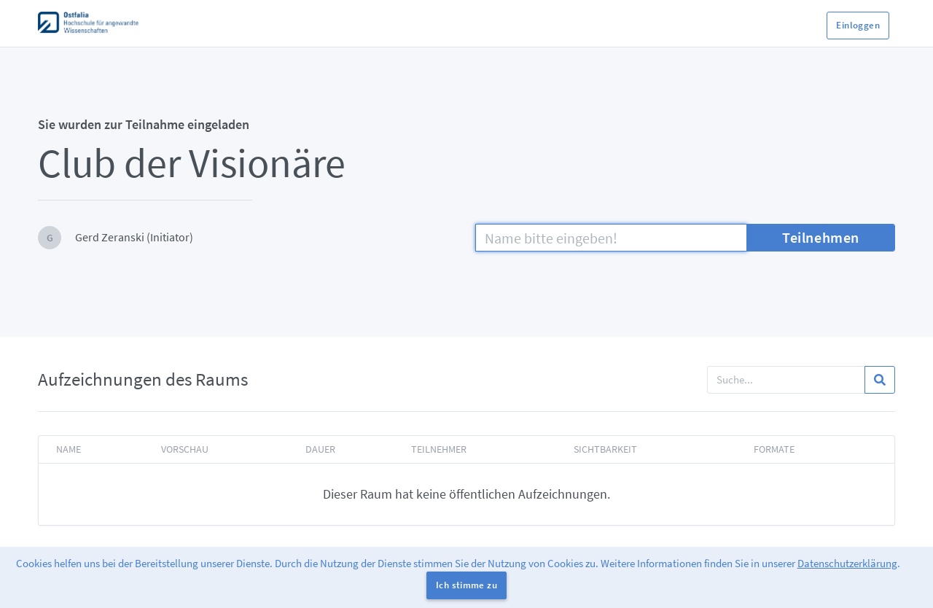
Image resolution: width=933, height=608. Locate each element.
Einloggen (858, 25)
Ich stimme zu (466, 585)
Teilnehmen (820, 237)
